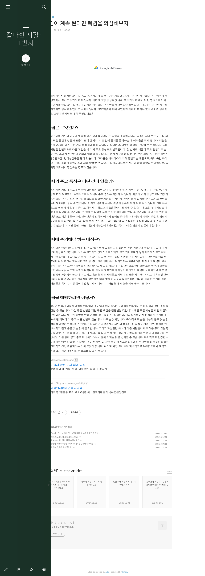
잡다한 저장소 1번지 (25, 39)
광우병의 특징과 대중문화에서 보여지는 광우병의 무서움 (89, 444)
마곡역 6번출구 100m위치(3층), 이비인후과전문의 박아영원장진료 (107, 392)
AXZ (125, 572)
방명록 (19, 569)
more (187, 471)
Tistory (143, 572)
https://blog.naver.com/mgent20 (84, 383)
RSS (32, 569)
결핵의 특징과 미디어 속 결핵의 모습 (81, 436)
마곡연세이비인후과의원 (84, 388)
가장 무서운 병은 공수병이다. (78, 447)
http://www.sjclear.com (80, 360)
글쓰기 (7, 569)
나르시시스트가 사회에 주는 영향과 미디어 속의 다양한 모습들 (91, 433)
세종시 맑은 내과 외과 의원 (86, 364)
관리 (45, 569)
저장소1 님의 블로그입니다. (80, 527)
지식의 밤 (67, 17)
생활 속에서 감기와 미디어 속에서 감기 (82, 440)
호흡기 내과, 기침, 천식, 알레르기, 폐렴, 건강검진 (97, 369)
